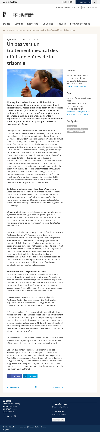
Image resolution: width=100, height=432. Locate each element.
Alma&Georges (61, 404)
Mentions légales (33, 427)
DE (67, 2)
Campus (18, 23)
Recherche (32, 23)
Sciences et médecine (76, 132)
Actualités (12, 2)
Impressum (23, 427)
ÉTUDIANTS (76, 7)
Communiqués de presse (77, 129)
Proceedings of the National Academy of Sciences (29, 352)
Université (48, 23)
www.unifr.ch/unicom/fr (78, 114)
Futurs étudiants (62, 7)
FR (64, 2)
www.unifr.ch (8, 412)
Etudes (6, 23)
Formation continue (80, 23)
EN (71, 2)
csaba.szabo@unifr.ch (76, 86)
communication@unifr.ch (78, 111)
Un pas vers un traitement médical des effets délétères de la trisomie (46, 30)
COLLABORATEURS (89, 7)
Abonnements (58, 420)
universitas (59, 411)
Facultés (61, 23)
